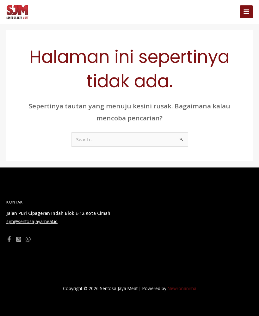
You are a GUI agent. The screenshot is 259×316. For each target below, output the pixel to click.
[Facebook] (9, 239)
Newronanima (182, 288)
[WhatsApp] (28, 239)
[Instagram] (19, 239)
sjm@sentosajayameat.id (32, 221)
